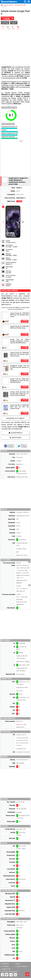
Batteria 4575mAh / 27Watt (11, 259)
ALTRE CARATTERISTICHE (9, 919)
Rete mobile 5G (9, 267)
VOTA (21, 141)
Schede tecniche (8, 5)
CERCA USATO (15, 437)
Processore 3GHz (9, 250)
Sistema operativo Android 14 (11, 263)
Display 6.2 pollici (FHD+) (11, 241)
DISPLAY (4, 509)
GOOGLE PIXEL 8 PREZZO (9, 290)
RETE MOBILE (5, 640)
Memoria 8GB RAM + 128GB (11, 254)
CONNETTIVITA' (6, 679)
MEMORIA (4, 757)
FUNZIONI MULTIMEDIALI (9, 891)
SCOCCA (4, 451)
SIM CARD (4, 826)
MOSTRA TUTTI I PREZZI (15, 418)
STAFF (18, 964)
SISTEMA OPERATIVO (8, 718)
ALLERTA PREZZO (15, 433)
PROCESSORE (5, 732)
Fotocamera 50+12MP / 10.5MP (11, 246)
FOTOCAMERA (6, 560)
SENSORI (4, 843)
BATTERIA (4, 799)
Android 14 (19, 724)
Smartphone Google (20, 5)
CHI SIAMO (5, 966)
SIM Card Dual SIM (8, 272)
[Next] (23, 222)
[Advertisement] (15, 47)
